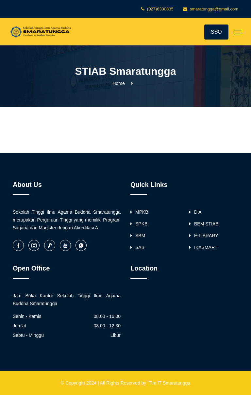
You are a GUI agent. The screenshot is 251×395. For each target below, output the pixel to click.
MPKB (139, 212)
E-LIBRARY (203, 235)
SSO (216, 32)
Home (118, 83)
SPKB (138, 223)
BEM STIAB (204, 223)
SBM (137, 235)
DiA (195, 212)
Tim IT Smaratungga (169, 383)
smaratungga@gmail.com (214, 9)
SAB (137, 247)
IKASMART (203, 247)
